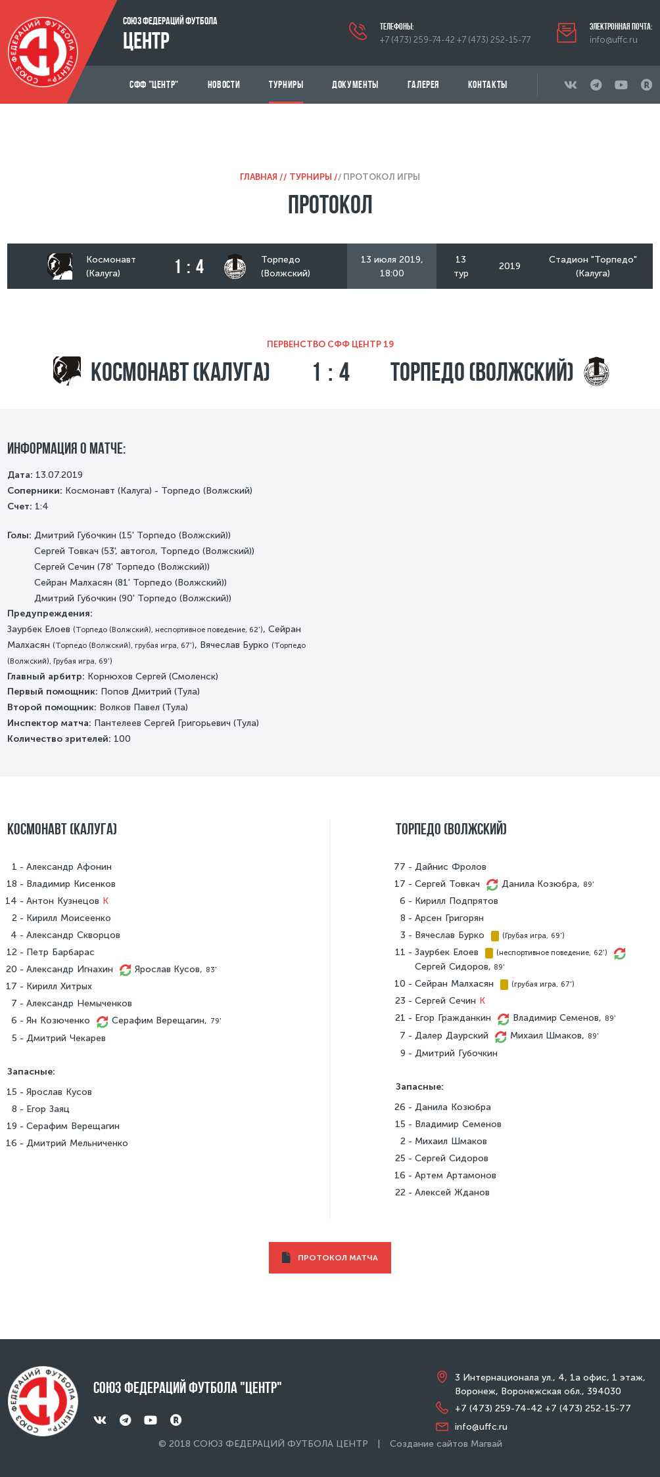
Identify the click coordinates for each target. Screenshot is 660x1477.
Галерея (423, 84)
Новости (224, 84)
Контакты (487, 84)
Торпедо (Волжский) (482, 371)
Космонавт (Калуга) (180, 371)
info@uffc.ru (614, 40)
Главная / (261, 177)
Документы (355, 84)
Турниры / (313, 177)
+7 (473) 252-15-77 (493, 40)
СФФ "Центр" (154, 84)
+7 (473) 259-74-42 (417, 40)
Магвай (486, 1443)
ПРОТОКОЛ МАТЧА (330, 1258)
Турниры (286, 84)
